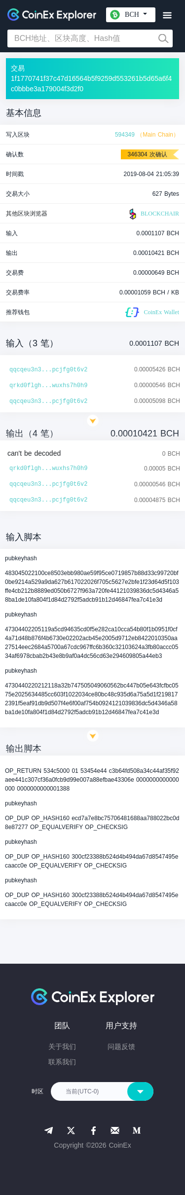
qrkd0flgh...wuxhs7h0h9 (48, 385)
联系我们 (62, 1062)
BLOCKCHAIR (153, 214)
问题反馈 (121, 1046)
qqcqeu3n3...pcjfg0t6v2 (48, 369)
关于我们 (62, 1046)
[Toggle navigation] (167, 15)
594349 (125, 134)
